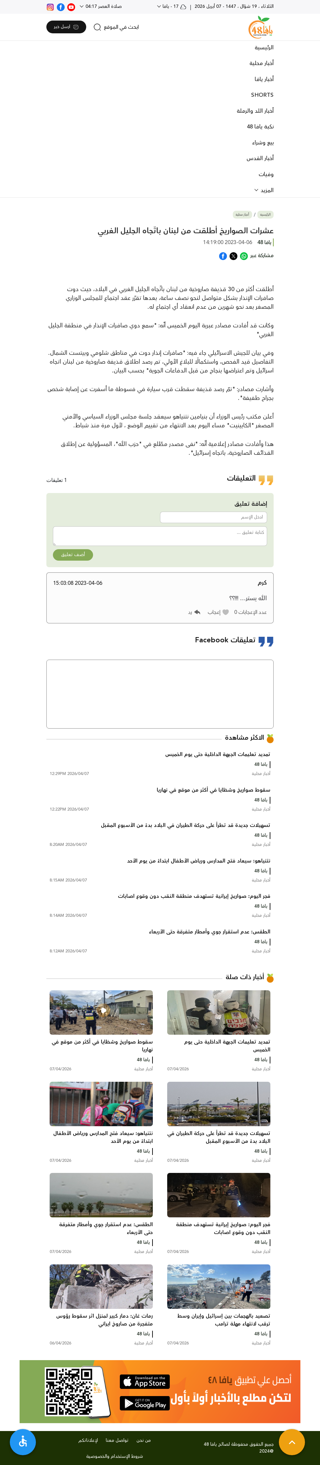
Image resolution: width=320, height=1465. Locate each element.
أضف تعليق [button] (73, 554)
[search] (116, 27)
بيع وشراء (263, 143)
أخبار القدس (260, 158)
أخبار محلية (261, 63)
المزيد (266, 190)
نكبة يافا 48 (260, 127)
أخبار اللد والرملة (255, 111)
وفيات (266, 174)
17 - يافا (173, 6)
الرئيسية (264, 47)
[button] (219, 612)
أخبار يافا (264, 79)
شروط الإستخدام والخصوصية (114, 1456)
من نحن (143, 1440)
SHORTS (262, 95)
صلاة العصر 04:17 (103, 6)
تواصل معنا (117, 1440)
